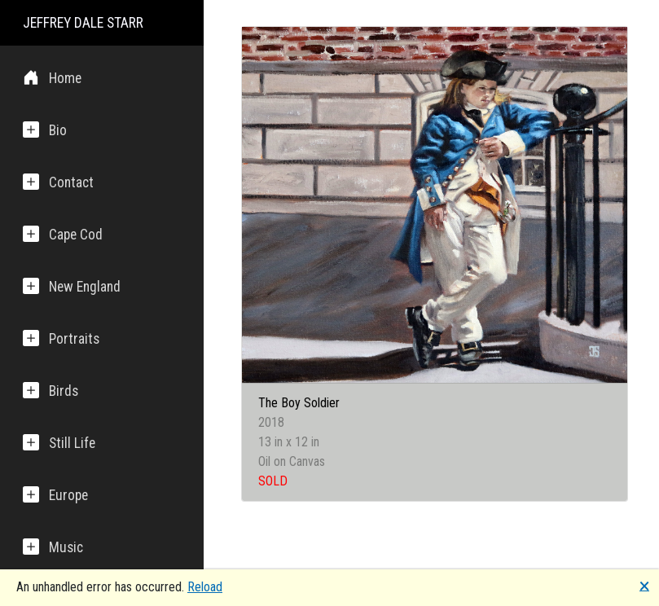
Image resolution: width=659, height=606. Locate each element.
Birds (50, 390)
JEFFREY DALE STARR (83, 23)
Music (53, 547)
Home (52, 77)
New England (72, 286)
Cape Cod (63, 234)
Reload (204, 587)
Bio (45, 129)
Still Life (59, 442)
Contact (58, 182)
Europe (55, 494)
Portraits (61, 338)
